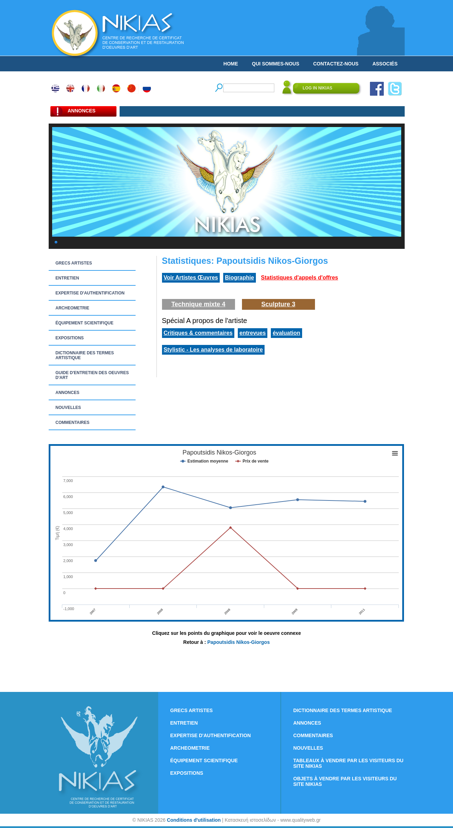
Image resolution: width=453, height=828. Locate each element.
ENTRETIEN (67, 278)
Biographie (239, 278)
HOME (231, 63)
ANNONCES (68, 392)
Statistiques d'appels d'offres (299, 278)
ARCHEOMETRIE (72, 308)
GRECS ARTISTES (74, 263)
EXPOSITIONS (70, 338)
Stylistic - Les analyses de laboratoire (213, 350)
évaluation (286, 333)
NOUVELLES (68, 407)
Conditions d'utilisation (194, 820)
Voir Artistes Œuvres (191, 278)
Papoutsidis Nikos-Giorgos (238, 642)
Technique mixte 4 (198, 304)
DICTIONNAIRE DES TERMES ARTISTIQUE (85, 355)
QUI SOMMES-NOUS (275, 63)
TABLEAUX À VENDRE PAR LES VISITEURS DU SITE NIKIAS (348, 763)
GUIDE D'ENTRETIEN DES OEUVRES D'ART (92, 375)
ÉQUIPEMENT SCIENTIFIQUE (85, 323)
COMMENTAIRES (73, 422)
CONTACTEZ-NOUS (335, 63)
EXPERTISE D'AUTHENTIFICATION (90, 293)
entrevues (253, 333)
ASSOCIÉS (384, 63)
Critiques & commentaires (198, 333)
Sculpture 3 (278, 304)
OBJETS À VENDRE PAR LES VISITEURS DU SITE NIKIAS (345, 781)
